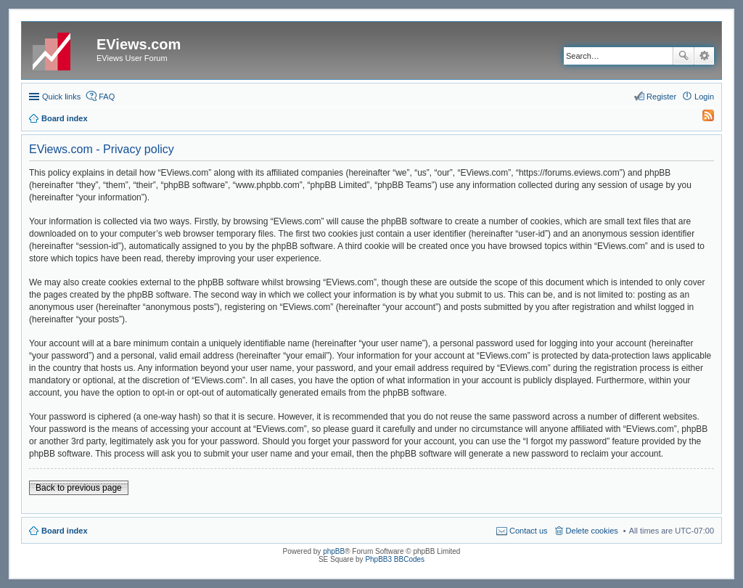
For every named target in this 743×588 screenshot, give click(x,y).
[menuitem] (701, 118)
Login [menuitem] (704, 96)
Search (683, 56)
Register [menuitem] (661, 96)
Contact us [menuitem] (528, 530)
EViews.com (139, 44)
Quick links (61, 96)
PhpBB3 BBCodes (394, 559)
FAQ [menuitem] (107, 96)
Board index (64, 530)
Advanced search (704, 56)
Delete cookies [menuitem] (592, 530)
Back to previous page (79, 488)
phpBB (334, 551)
